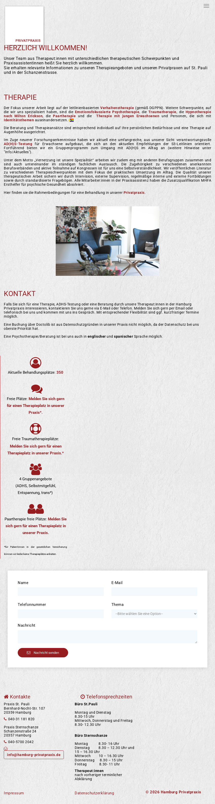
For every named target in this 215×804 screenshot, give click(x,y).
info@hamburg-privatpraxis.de (34, 755)
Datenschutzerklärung (94, 793)
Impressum (14, 793)
